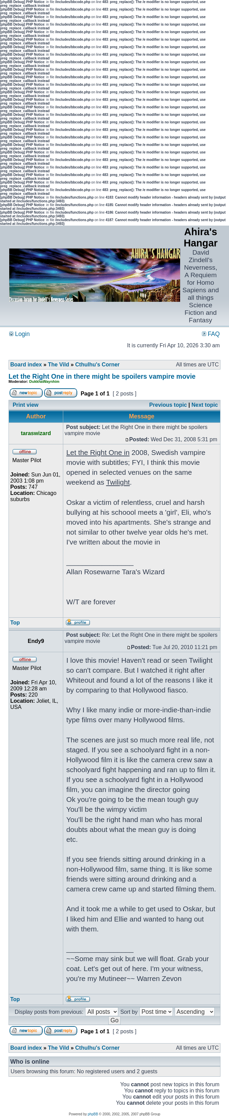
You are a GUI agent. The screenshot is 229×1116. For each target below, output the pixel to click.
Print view (26, 405)
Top (15, 623)
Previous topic (168, 405)
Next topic (204, 405)
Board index (26, 364)
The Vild (58, 364)
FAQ (211, 334)
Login (19, 334)
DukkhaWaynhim (44, 381)
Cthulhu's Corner (97, 364)
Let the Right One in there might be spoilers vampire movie (102, 376)
